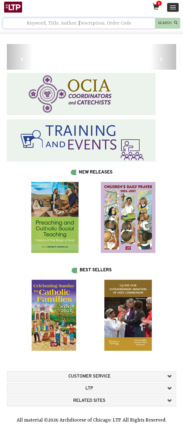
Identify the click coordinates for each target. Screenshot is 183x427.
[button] (19, 57)
